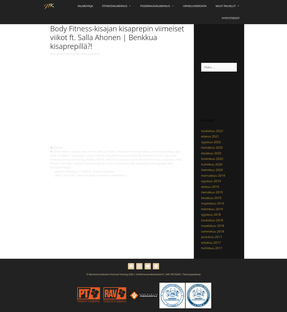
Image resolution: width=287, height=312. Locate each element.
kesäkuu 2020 (211, 153)
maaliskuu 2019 (212, 203)
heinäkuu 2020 (212, 147)
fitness (101, 151)
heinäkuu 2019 (212, 192)
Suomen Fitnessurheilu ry (89, 163)
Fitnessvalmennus (119, 6)
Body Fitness (62, 151)
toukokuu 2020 (212, 159)
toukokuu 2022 (212, 131)
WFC (170, 163)
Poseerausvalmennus (159, 6)
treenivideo (122, 163)
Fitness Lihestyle (117, 151)
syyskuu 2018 (211, 214)
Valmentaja (85, 6)
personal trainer (127, 159)
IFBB (53, 155)
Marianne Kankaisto (150, 155)
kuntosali (131, 155)
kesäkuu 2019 (211, 198)
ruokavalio (168, 159)
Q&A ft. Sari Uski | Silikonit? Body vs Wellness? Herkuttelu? (90, 175)
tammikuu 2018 (212, 231)
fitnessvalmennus (139, 151)
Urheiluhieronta (194, 6)
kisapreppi (77, 155)
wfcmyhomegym (60, 167)
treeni (109, 163)
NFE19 (100, 159)
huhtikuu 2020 (211, 164)
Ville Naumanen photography (148, 163)
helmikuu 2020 (212, 170)
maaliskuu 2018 (212, 226)
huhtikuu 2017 (211, 248)
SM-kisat (66, 163)
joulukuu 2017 (211, 237)
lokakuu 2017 (211, 242)
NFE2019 (111, 159)
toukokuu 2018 (212, 220)
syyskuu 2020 (211, 142)
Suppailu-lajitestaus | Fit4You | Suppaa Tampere (84, 171)
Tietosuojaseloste (192, 274)
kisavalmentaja (115, 155)
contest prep (79, 151)
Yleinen (58, 147)
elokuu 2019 (210, 187)
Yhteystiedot (231, 18)
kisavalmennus (95, 155)
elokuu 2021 (210, 136)
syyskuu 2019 (211, 181)
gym (178, 151)
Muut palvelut (230, 6)
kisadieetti (63, 155)
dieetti (92, 151)
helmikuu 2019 (212, 209)
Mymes (90, 159)
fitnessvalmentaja (163, 151)
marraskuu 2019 (213, 175)
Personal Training (150, 159)
